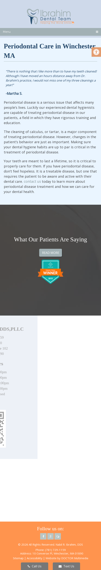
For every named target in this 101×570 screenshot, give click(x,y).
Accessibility (34, 558)
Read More (50, 253)
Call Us (34, 566)
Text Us (66, 566)
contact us (32, 181)
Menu (7, 31)
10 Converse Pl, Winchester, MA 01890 (57, 553)
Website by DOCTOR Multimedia (67, 558)
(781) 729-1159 (55, 550)
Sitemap (18, 558)
